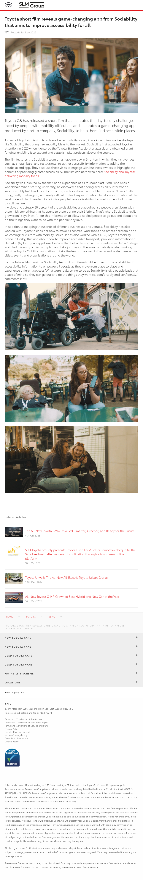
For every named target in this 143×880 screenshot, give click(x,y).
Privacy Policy (11, 728)
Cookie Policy (11, 741)
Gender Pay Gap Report (17, 731)
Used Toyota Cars (18, 655)
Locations (13, 682)
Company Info (14, 692)
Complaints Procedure (16, 738)
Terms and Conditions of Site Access (23, 719)
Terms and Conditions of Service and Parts (26, 725)
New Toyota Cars (18, 637)
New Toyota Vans (18, 646)
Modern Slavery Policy (16, 735)
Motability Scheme (19, 673)
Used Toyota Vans (19, 664)
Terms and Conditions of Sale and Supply (26, 722)
